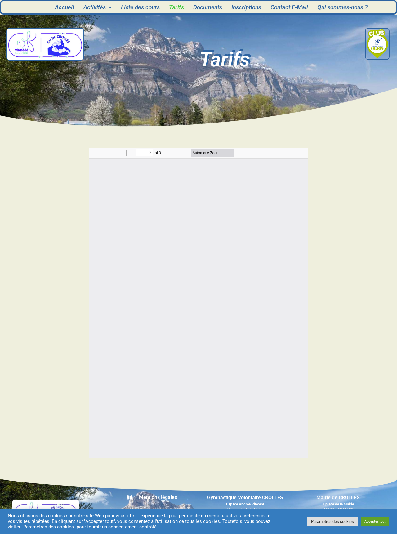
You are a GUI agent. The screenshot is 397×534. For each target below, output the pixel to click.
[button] (97, 7)
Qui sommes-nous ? (342, 7)
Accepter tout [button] (375, 521)
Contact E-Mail (289, 7)
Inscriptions (246, 7)
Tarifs (176, 7)
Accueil (64, 7)
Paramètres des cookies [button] (332, 521)
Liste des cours (140, 7)
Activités (97, 7)
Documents (207, 7)
